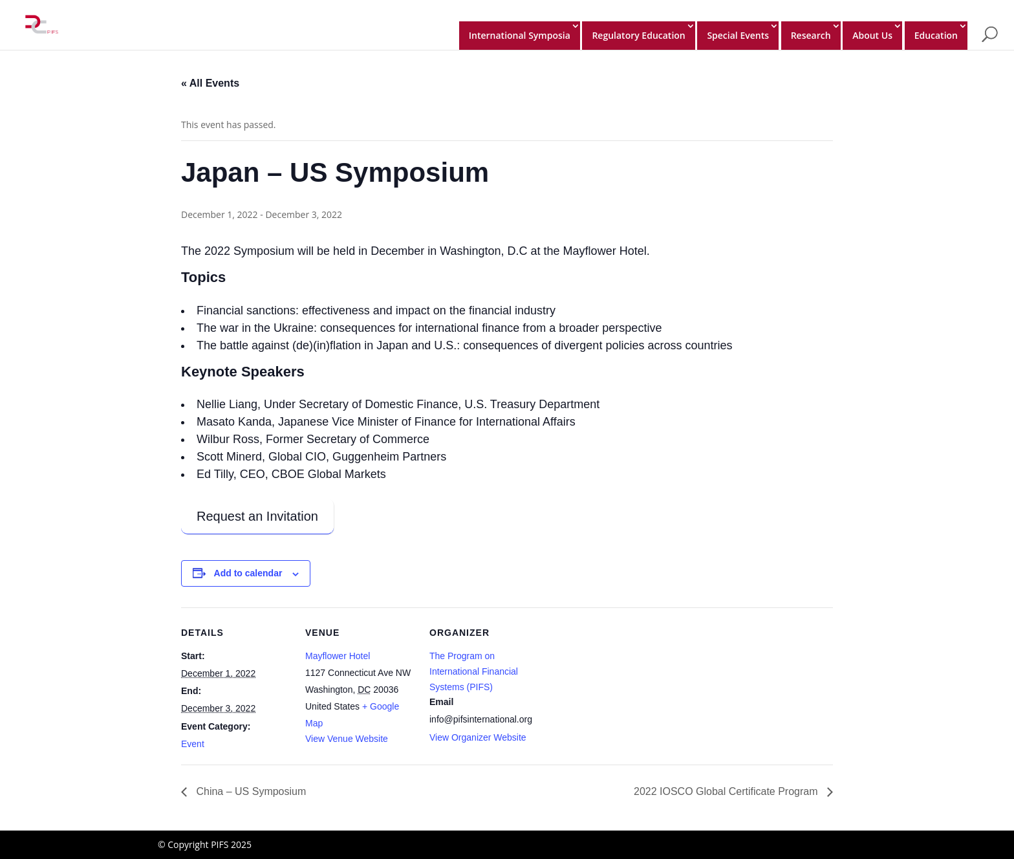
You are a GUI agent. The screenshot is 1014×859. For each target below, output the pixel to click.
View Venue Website (346, 739)
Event (192, 744)
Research (811, 35)
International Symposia (519, 35)
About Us (872, 35)
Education (936, 35)
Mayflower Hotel (337, 656)
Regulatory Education (638, 35)
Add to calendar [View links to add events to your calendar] (248, 573)
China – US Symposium (249, 791)
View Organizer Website (477, 737)
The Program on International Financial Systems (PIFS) (473, 671)
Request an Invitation (257, 516)
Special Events (738, 35)
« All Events (210, 83)
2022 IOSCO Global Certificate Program (727, 791)
